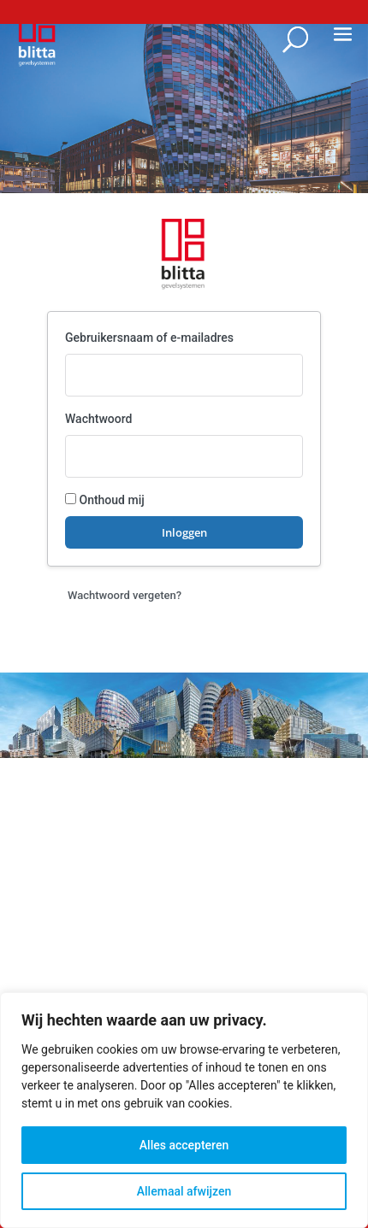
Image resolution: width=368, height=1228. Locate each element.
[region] (184, 1110)
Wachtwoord (98, 419)
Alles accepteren (184, 1145)
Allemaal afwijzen (184, 1191)
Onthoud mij (105, 500)
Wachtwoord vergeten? (124, 595)
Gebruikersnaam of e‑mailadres (149, 337)
